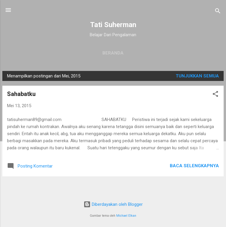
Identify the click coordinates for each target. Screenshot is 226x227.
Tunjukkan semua (197, 76)
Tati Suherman (113, 25)
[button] (215, 95)
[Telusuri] (217, 12)
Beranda (113, 53)
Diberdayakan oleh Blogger (113, 204)
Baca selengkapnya (194, 165)
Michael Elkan (126, 216)
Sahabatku (21, 93)
